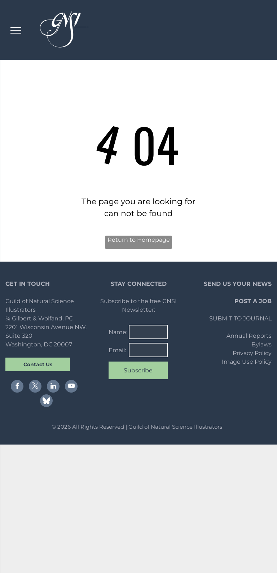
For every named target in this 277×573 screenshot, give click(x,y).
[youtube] (71, 387)
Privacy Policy (252, 353)
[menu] (15, 30)
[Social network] (46, 401)
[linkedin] (53, 387)
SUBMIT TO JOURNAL (240, 318)
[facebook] (17, 387)
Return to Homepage (138, 239)
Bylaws (261, 344)
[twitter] (35, 387)
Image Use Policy (247, 361)
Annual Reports (249, 335)
